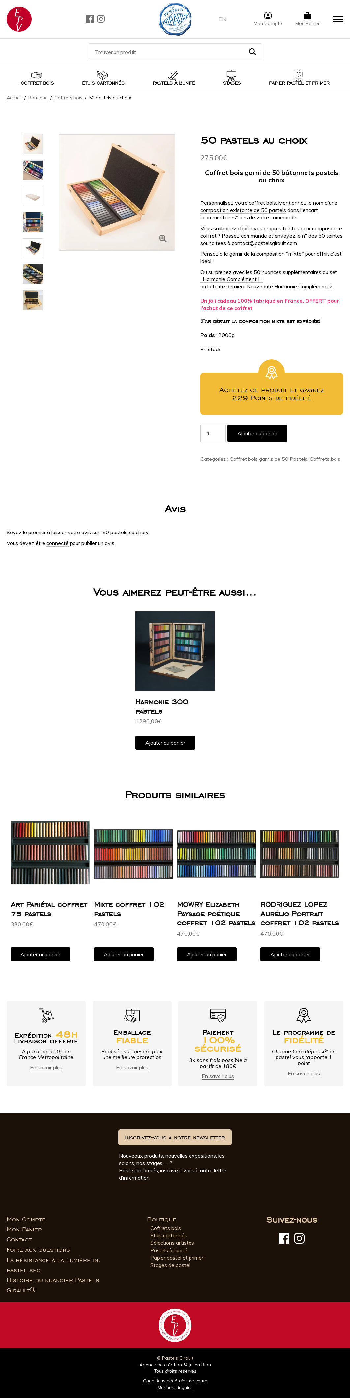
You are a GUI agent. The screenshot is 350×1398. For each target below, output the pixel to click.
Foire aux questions (38, 1250)
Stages (232, 83)
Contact (19, 1239)
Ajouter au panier (257, 433)
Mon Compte (26, 1219)
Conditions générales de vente (175, 1381)
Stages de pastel (170, 1265)
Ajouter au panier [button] (165, 742)
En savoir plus (46, 1067)
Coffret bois (37, 83)
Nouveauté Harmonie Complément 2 (290, 286)
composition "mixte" (280, 253)
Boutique (38, 98)
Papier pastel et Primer (299, 83)
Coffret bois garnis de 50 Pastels (268, 459)
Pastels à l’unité (174, 83)
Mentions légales (175, 1387)
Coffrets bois (68, 98)
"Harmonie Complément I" (231, 279)
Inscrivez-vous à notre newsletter (175, 1137)
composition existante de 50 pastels (243, 210)
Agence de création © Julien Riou (175, 1365)
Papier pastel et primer (176, 1257)
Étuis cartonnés (103, 83)
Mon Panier (24, 1229)
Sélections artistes (172, 1242)
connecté (57, 543)
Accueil (15, 98)
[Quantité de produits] (213, 433)
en (223, 19)
